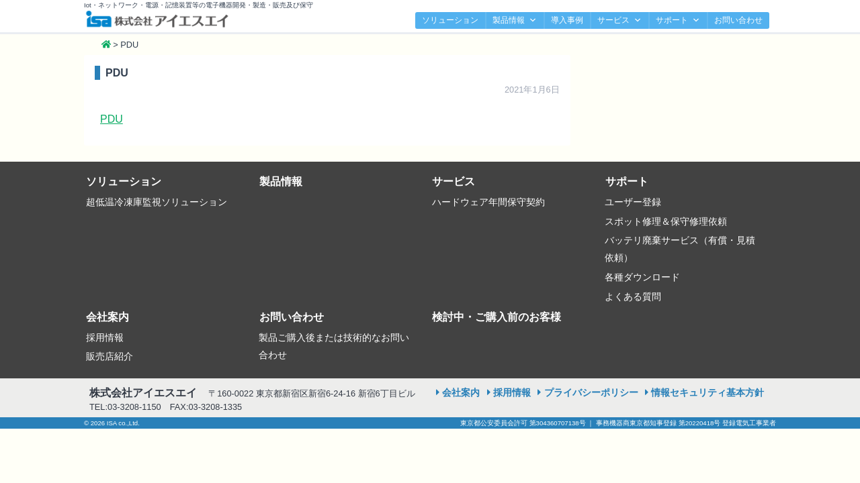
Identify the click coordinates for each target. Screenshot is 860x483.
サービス (619, 20)
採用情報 (105, 337)
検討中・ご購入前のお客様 (496, 317)
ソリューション (450, 20)
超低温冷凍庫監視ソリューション (156, 202)
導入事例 (567, 20)
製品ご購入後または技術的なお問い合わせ (334, 346)
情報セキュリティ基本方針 (707, 392)
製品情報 (514, 20)
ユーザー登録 (633, 202)
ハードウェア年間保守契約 (488, 202)
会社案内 (107, 317)
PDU (111, 119)
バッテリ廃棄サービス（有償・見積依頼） (680, 249)
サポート (678, 20)
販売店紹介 (109, 356)
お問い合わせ (738, 20)
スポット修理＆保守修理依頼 (666, 221)
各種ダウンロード (642, 277)
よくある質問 (633, 296)
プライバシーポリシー (591, 392)
